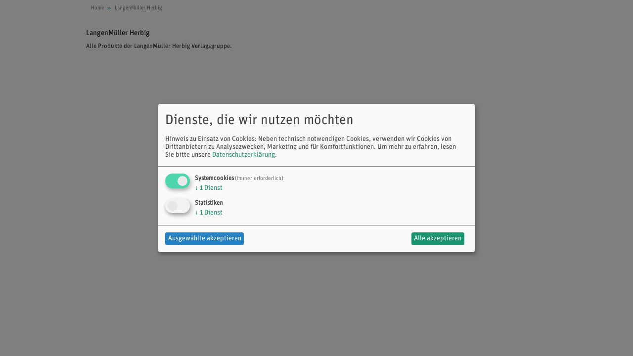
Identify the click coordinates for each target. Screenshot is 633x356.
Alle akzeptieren (437, 238)
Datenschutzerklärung (243, 155)
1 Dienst (209, 188)
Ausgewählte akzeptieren (204, 238)
